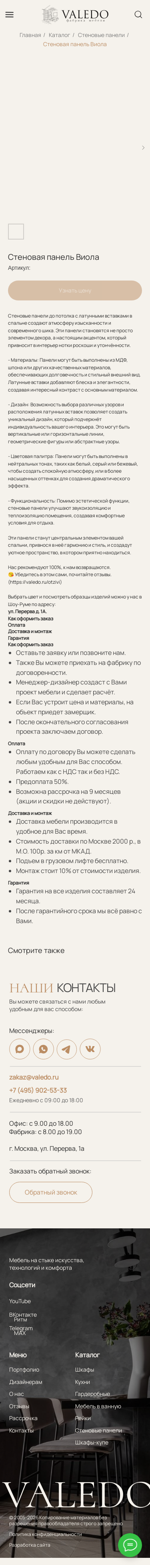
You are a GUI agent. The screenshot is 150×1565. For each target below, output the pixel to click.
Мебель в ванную (98, 1406)
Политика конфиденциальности (45, 1534)
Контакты (21, 1430)
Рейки (83, 1418)
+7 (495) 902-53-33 (38, 1090)
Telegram (21, 1328)
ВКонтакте (23, 1314)
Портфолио (24, 1369)
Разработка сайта (29, 1545)
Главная (30, 35)
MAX (20, 1333)
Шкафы (84, 1369)
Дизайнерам (25, 1382)
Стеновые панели (101, 35)
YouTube (20, 1301)
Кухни (82, 1382)
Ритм (20, 1319)
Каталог (59, 35)
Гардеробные (92, 1393)
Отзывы (19, 1406)
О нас (16, 1393)
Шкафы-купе (91, 1442)
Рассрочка (23, 1418)
